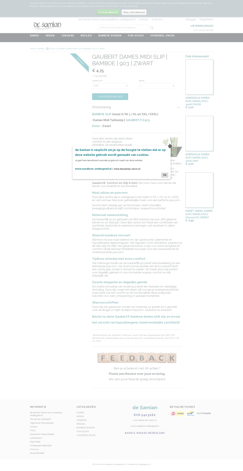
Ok (164, 175)
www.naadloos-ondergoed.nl (93, 168)
